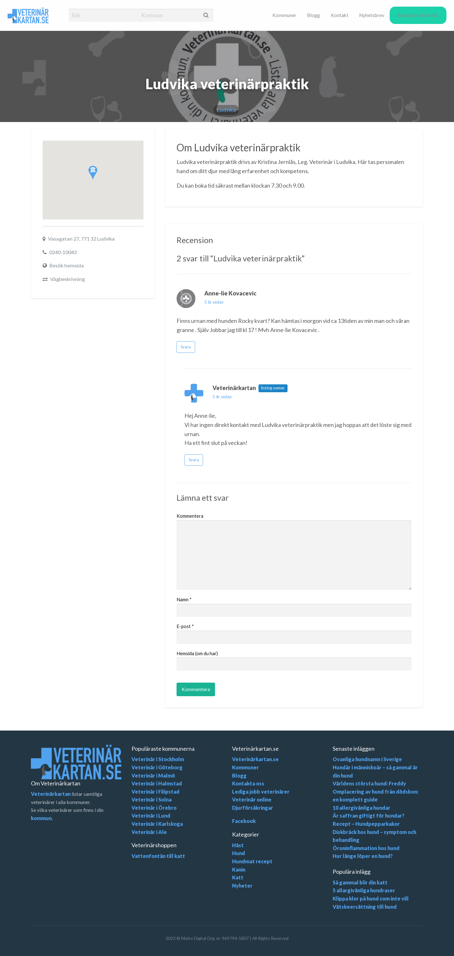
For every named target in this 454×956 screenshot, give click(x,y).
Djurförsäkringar (252, 808)
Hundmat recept (252, 861)
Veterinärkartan (51, 794)
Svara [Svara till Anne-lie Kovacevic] (186, 346)
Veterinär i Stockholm (157, 759)
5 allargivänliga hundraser (364, 890)
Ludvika (226, 109)
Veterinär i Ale (149, 832)
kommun (41, 818)
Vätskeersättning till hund (365, 907)
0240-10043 (63, 252)
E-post (185, 626)
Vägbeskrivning (67, 279)
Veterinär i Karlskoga (157, 824)
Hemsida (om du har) (197, 653)
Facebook (244, 821)
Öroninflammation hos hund (366, 848)
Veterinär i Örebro (154, 808)
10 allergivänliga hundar (361, 808)
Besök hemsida (66, 265)
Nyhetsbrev (371, 15)
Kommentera (190, 516)
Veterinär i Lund (150, 816)
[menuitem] (284, 15)
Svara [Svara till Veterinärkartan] (194, 459)
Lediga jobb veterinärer (260, 792)
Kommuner (284, 15)
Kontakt (339, 15)
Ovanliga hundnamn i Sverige (367, 759)
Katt (237, 877)
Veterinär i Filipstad (155, 792)
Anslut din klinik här (418, 15)
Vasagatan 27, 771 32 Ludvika (81, 239)
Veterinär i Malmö (153, 775)
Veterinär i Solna (151, 799)
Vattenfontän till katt (158, 856)
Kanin (238, 869)
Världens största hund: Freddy (369, 783)
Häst (238, 845)
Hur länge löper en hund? (363, 856)
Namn (184, 599)
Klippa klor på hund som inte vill (371, 898)
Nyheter (242, 886)
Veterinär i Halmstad (156, 783)
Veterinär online (251, 799)
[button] (92, 173)
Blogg (313, 15)
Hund (238, 853)
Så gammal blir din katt (360, 882)
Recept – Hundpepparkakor (366, 824)
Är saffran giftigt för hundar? (369, 816)
